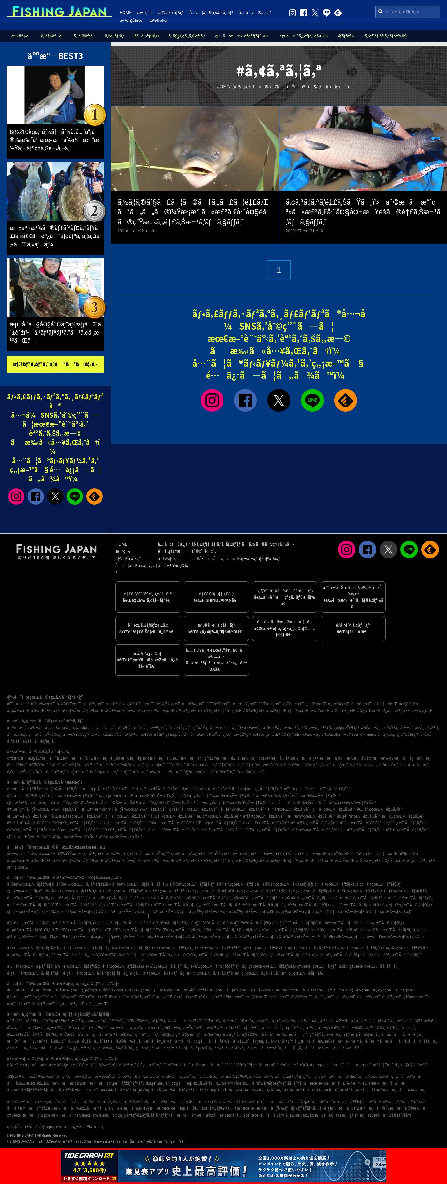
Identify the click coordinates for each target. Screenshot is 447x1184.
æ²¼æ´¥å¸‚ (291, 727)
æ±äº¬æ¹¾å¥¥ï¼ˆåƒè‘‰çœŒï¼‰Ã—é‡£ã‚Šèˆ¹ (124, 809)
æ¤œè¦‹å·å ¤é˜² (116, 1090)
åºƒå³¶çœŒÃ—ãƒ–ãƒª (301, 936)
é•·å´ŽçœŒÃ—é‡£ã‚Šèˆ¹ (222, 830)
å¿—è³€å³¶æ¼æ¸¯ (88, 1126)
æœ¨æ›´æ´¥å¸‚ (284, 1021)
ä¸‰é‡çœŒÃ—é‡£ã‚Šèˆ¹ (123, 823)
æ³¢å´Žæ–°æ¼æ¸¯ (87, 1083)
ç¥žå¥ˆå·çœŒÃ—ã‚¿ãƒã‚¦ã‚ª (311, 898)
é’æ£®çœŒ (42, 990)
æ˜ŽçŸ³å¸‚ (390, 727)
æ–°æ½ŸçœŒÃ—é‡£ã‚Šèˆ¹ (311, 816)
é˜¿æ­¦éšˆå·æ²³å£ (352, 1090)
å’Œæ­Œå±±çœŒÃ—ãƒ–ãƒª (128, 930)
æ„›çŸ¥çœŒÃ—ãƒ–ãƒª (208, 911)
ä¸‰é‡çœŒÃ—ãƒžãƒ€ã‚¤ (388, 911)
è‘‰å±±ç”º (242, 1041)
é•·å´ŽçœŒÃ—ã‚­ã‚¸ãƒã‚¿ (167, 966)
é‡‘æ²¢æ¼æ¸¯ (151, 758)
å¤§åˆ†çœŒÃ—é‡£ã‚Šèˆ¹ (74, 837)
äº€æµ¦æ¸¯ (101, 1115)
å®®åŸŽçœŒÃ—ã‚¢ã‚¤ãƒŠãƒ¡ (287, 884)
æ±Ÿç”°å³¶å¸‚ (194, 1027)
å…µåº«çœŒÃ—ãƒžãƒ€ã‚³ (28, 930)
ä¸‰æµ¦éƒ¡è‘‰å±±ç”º (401, 734)
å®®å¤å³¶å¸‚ (45, 1034)
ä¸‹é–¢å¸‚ (230, 1021)
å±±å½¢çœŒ (140, 990)
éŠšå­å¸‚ (30, 741)
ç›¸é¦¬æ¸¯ (169, 1076)
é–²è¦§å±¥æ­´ (132, 20)
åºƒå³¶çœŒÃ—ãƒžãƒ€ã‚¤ (260, 936)
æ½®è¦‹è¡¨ (159, 20)
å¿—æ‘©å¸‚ (56, 1027)
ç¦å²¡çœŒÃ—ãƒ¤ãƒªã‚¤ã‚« (294, 955)
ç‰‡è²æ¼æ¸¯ (329, 1076)
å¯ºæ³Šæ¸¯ (175, 765)
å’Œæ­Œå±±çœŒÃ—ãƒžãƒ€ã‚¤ (77, 930)
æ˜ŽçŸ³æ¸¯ (38, 765)
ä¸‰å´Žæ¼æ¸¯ (361, 1108)
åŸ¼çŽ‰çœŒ (168, 704)
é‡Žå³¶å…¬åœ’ (41, 1076)
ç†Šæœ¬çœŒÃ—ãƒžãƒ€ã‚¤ (272, 966)
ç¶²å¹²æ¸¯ (357, 1115)
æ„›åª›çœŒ (276, 710)
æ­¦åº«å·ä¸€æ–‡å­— (237, 1101)
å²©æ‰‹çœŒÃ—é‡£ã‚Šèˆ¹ (315, 830)
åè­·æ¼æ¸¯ (413, 1090)
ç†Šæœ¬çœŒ (343, 710)
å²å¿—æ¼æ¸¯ (417, 758)
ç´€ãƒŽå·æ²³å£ (22, 1126)
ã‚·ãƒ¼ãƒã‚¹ (52, 36)
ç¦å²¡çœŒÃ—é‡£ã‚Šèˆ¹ (333, 809)
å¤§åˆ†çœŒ (368, 710)
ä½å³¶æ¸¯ (17, 765)
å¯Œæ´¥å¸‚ (272, 727)
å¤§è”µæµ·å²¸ (158, 1083)
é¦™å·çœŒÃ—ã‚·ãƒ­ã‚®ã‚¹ (362, 948)
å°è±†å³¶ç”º (94, 1027)
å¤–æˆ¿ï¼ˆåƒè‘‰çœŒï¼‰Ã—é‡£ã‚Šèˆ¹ (217, 795)
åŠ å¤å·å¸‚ (41, 1048)
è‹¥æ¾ (354, 1083)
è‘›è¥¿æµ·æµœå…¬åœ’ (319, 1065)
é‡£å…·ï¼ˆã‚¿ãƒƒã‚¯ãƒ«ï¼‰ (303, 36)
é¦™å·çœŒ (231, 710)
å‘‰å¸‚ (12, 1027)
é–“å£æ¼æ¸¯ (94, 758)
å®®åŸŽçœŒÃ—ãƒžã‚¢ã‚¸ (238, 884)
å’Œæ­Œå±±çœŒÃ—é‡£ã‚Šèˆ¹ (78, 816)
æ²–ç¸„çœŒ (421, 710)
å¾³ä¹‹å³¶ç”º (282, 1041)
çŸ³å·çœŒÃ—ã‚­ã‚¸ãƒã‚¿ (264, 905)
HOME (126, 12)
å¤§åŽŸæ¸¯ (38, 758)
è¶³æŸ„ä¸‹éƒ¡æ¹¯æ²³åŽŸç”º (229, 734)
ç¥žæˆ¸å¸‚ (386, 1021)
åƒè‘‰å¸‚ (222, 1041)
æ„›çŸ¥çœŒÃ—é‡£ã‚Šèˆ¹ (219, 816)
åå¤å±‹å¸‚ (32, 1027)
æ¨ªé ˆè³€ (92, 1101)
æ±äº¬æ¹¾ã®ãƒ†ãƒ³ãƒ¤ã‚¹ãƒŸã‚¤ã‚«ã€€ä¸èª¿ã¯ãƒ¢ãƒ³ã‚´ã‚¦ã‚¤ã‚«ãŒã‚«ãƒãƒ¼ (55, 236)
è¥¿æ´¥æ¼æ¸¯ (251, 772)
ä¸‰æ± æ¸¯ (209, 1076)
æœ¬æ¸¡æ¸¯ (44, 1101)
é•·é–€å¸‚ (334, 1034)
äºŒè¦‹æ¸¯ (355, 1076)
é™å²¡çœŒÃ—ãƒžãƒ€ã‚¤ (82, 911)
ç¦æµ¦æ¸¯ (155, 765)
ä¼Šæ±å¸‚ (370, 727)
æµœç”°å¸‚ (231, 1034)
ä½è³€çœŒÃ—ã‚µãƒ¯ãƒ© (30, 966)
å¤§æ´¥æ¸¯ (17, 1076)
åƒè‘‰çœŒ (193, 704)
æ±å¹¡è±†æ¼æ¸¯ (141, 1101)
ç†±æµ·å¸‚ (174, 734)
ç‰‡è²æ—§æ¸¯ (333, 765)
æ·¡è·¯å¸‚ (263, 1021)
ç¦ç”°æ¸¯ (64, 1076)
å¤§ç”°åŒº (291, 734)
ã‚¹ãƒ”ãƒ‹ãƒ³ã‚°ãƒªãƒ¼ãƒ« (386, 36)
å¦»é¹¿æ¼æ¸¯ (332, 1108)
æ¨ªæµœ (261, 1065)
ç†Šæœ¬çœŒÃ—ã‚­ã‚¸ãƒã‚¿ (373, 966)
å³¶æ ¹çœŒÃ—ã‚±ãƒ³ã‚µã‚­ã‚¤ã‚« (399, 930)
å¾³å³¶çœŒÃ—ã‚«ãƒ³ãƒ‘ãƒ (218, 948)
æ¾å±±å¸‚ (233, 1027)
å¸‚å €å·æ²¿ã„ (364, 765)
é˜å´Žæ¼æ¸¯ (64, 758)
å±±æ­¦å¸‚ (374, 734)
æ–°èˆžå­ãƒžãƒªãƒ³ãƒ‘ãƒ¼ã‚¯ (288, 1076)
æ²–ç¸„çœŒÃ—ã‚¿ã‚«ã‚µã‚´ (257, 973)
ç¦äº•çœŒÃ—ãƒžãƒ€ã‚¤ (410, 905)
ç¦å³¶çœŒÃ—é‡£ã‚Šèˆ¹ (362, 830)
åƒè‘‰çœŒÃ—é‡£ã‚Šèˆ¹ (243, 809)
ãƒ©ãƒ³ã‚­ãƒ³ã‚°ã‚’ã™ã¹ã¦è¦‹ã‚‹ (55, 364)
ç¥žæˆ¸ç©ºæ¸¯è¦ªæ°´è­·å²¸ (404, 1101)
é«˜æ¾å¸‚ (374, 1041)
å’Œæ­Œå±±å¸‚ (249, 727)
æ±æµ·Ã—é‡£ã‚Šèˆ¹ (101, 789)
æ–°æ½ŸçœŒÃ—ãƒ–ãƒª (28, 905)
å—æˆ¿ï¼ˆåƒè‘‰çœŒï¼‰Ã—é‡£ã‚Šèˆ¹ (233, 802)
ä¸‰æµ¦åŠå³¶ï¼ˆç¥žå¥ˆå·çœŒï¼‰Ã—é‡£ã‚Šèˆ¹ (52, 795)
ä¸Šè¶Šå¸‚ (106, 1048)
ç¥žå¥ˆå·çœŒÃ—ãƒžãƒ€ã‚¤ (258, 898)
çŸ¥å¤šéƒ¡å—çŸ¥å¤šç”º (67, 734)
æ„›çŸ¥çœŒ (339, 704)
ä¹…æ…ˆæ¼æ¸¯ (181, 758)
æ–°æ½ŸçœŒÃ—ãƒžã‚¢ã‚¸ (410, 898)
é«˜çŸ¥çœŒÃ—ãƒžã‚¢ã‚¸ (203, 955)
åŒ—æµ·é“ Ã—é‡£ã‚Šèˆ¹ (218, 823)
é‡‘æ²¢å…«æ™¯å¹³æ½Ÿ (266, 765)
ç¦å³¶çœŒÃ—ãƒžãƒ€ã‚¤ (336, 884)
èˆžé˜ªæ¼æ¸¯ (176, 1065)
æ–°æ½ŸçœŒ (244, 704)
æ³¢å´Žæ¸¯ (225, 772)
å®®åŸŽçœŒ (69, 704)
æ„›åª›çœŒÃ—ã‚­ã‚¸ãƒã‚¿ (68, 955)
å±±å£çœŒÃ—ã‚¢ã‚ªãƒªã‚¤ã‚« (34, 948)
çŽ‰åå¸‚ (17, 1048)
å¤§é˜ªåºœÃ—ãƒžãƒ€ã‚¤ (251, 923)
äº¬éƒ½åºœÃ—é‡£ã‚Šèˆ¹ (28, 823)
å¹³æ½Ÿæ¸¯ (389, 765)
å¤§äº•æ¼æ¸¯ (134, 772)
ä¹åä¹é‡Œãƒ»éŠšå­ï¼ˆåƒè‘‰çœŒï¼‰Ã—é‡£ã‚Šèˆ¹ (324, 802)
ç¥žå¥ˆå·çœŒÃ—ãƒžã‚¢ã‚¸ (209, 898)
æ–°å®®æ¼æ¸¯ (412, 1108)
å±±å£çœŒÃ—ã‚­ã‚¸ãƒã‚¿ (86, 948)
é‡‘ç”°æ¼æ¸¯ (232, 765)
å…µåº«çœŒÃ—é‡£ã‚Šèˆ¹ (173, 816)
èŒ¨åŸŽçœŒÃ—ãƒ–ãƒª (165, 891)
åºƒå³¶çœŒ (93, 710)
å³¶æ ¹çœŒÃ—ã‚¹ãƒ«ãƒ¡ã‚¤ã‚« (32, 936)
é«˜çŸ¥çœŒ (209, 710)
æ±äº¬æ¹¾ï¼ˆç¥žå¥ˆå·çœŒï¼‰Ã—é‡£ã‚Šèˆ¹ (298, 795)
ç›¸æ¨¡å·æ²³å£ (406, 1076)
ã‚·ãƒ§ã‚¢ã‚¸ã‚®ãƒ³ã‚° (186, 36)
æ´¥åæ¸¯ (266, 1101)
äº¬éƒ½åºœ (71, 710)
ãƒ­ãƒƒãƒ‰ (346, 36)
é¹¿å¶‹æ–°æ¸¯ (321, 758)
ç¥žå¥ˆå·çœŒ (140, 704)
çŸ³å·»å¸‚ (327, 1021)
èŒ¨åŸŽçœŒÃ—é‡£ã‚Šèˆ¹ (380, 809)
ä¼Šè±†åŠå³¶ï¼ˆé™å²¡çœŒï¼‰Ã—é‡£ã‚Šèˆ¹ (152, 802)
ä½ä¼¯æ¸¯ (119, 1108)
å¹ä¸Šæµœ (80, 1115)
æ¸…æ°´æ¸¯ (188, 1076)
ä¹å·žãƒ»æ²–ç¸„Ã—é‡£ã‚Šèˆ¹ (257, 789)
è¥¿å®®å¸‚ (125, 1048)
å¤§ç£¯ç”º (171, 1034)
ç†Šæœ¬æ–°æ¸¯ (21, 1115)
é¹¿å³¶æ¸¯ (127, 1065)
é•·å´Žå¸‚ (78, 1021)
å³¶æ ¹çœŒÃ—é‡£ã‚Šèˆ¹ (407, 830)
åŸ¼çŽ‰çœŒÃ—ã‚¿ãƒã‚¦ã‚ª (261, 891)
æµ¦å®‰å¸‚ (294, 1027)
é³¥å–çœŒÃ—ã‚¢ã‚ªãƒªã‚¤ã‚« (288, 930)
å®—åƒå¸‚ (39, 727)
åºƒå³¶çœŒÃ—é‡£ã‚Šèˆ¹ (264, 816)
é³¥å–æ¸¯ (169, 1101)
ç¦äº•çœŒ (316, 704)
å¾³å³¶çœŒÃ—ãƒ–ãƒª (131, 948)
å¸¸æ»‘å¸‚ (137, 1027)
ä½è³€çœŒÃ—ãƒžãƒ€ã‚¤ (78, 966)
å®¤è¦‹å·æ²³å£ (365, 1101)
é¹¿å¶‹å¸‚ (125, 727)
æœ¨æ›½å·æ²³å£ (327, 1083)
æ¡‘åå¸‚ (394, 1041)
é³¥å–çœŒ (162, 710)
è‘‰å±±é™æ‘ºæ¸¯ (49, 772)
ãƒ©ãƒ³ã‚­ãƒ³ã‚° (170, 12)
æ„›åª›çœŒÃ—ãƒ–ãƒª (25, 955)
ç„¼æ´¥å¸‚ (40, 1041)
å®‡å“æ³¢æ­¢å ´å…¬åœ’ (228, 1115)
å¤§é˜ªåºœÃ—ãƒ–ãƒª (209, 923)
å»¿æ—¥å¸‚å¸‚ (305, 1041)
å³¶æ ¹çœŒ (186, 710)
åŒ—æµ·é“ (18, 704)
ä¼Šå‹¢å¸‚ (68, 1034)
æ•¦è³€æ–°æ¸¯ (19, 1101)
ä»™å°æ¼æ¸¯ (334, 1101)
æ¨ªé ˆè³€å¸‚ (17, 727)
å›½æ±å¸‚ (256, 1048)
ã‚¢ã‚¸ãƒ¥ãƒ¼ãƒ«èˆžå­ (413, 1065)
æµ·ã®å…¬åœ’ (194, 1108)
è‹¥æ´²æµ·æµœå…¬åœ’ (27, 1065)
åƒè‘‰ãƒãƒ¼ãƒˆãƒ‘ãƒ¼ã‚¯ (294, 1108)
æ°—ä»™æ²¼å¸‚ (351, 1041)
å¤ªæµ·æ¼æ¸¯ (104, 772)
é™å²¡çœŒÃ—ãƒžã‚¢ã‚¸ (125, 911)
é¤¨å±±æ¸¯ (338, 1115)
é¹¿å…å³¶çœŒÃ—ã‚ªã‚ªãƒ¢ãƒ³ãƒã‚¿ (95, 973)
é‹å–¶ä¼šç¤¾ (173, 565)
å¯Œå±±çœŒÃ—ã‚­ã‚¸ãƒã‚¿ (177, 905)
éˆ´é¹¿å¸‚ (415, 1034)
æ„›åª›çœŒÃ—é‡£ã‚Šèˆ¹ (405, 823)
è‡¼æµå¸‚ (352, 1034)
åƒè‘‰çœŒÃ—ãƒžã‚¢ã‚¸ (28, 898)
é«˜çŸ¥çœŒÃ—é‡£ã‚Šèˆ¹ (29, 830)
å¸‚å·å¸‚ (410, 1041)
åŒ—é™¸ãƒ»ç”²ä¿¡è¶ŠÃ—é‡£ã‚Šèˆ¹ (151, 789)
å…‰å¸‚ (74, 1041)
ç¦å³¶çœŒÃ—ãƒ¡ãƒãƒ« (28, 891)
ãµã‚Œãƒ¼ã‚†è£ (67, 1090)
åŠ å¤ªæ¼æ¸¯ (284, 1065)
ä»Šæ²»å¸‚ (212, 1034)
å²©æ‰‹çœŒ (43, 704)
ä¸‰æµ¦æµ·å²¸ (377, 1076)
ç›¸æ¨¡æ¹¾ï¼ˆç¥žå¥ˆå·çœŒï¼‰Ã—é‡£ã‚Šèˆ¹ (139, 795)
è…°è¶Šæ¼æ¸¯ (294, 758)
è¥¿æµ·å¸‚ (261, 1041)
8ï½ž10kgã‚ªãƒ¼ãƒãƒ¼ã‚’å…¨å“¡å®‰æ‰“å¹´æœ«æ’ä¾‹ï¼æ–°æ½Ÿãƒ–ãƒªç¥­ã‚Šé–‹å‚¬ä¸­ (54, 139)
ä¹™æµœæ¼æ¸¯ (202, 765)
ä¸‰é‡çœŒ (385, 704)
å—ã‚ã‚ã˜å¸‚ (300, 1048)
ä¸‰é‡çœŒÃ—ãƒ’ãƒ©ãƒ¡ (29, 923)
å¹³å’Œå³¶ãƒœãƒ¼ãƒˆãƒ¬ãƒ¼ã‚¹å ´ (280, 1083)
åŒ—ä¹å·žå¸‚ (412, 727)
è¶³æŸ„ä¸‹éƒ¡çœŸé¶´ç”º (340, 727)
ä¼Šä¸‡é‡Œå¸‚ (386, 1027)
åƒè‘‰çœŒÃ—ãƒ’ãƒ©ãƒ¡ (405, 891)
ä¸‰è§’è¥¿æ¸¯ (143, 1108)
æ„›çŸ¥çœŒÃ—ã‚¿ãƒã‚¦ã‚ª (298, 911)
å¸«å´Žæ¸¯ (274, 1090)
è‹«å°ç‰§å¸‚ (67, 1048)
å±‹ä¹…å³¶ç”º (162, 1048)
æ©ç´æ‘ (19, 1041)
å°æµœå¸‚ (17, 734)
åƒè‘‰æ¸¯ (386, 1108)
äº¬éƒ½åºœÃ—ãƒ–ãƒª (127, 923)
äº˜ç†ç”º (151, 1034)
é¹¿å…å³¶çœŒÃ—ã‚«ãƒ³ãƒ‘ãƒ (34, 973)
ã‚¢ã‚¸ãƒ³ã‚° (114, 36)
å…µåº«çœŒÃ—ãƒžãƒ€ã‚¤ (382, 923)
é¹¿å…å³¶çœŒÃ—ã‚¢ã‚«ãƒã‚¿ (157, 973)
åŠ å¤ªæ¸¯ (370, 758)
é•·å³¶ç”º (214, 1027)
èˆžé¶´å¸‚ (106, 1041)
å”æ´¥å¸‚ (278, 1034)
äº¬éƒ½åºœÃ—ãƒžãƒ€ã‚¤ (168, 923)
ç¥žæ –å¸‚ (311, 734)
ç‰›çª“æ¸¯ (288, 1101)
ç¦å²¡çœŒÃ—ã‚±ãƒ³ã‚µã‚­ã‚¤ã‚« (347, 955)
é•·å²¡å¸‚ (426, 734)
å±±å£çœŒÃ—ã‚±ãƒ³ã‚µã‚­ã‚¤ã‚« (395, 936)
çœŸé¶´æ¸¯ (268, 758)
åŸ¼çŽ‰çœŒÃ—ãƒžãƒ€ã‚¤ (312, 891)
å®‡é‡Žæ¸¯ (383, 1065)
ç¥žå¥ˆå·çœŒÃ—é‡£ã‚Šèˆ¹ (194, 809)
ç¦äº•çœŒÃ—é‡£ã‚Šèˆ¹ (127, 816)
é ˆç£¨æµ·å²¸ (149, 1076)
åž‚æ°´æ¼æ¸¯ (384, 1090)
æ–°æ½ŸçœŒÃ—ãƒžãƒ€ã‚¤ (362, 898)
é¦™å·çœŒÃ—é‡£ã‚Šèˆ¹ (28, 837)
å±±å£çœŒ (138, 710)
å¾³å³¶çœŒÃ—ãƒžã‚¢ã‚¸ (172, 948)
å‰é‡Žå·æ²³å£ (89, 1108)
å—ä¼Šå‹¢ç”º (359, 1027)
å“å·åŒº (194, 734)
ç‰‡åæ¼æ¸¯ (166, 772)
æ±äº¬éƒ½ (116, 704)
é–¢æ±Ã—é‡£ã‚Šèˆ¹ (25, 789)
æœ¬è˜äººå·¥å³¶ (268, 1115)
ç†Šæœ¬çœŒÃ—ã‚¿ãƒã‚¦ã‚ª (322, 966)
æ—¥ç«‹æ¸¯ (254, 1090)
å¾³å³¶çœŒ (254, 710)
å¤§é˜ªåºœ (409, 704)
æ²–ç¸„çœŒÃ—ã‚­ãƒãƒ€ (302, 973)
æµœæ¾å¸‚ (97, 1021)
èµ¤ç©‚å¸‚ (204, 1048)
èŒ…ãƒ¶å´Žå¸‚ (19, 1034)
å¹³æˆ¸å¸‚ (368, 1021)
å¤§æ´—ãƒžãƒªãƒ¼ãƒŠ (125, 1083)
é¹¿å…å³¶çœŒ (396, 710)
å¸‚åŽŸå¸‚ (238, 1048)
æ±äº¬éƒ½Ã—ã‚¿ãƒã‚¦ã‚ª (116, 898)
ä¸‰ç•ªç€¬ (108, 1065)
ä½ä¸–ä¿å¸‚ (90, 1034)
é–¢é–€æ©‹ (322, 1090)
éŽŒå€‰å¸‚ (113, 734)
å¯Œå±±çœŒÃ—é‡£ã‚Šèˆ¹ (267, 830)
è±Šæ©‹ (375, 1115)
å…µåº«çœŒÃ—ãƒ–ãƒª (338, 923)
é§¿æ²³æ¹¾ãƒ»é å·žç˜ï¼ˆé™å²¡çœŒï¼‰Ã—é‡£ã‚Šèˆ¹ (58, 802)
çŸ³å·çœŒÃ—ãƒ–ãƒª (221, 905)
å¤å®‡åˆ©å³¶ (397, 1115)
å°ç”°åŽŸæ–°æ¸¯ (213, 758)
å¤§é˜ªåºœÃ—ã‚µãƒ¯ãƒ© (295, 923)
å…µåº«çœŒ (18, 710)
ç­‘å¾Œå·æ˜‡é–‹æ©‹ (200, 1101)
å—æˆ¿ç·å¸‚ (223, 727)
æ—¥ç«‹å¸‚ (158, 727)
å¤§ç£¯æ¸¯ (308, 1101)
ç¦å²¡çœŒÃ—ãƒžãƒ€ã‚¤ (247, 955)
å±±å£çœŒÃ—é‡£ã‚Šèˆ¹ (266, 823)
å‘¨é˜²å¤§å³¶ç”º (55, 1021)
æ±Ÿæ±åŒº (152, 734)
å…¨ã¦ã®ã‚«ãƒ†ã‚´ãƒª (211, 12)
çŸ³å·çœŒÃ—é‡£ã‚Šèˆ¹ (120, 837)
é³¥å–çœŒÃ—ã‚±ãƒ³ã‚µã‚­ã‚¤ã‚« (231, 930)
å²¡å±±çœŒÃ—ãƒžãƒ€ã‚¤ (169, 936)
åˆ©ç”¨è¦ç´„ (203, 551)
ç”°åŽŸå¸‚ (317, 1034)
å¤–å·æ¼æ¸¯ (414, 765)
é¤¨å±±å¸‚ (310, 727)
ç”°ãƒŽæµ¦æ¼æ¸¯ (52, 1108)
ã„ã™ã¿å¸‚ (103, 727)
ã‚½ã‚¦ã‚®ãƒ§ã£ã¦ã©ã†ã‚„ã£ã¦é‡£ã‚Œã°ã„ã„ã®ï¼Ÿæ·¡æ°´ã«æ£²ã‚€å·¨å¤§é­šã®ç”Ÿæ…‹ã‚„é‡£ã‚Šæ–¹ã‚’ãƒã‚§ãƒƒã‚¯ (193, 212)
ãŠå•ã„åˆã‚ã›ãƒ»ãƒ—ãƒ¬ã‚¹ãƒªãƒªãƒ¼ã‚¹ (236, 558)
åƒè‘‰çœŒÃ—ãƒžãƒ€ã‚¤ (359, 891)
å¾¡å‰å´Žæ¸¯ (68, 1101)
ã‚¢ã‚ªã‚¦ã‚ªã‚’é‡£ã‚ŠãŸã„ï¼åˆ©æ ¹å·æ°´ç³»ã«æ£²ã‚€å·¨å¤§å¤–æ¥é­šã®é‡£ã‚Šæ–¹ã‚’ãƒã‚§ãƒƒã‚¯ (363, 212)
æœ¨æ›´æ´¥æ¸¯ (255, 1108)
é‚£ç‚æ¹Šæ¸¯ (19, 772)
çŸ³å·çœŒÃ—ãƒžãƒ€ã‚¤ (309, 905)
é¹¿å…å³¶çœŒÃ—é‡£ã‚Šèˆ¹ (173, 830)
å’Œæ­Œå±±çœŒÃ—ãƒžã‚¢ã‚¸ (177, 930)
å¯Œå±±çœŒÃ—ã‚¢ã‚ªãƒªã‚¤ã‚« (78, 905)
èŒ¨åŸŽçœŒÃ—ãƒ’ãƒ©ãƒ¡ (121, 891)
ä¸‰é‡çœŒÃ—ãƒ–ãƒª (344, 911)
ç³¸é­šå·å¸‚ (428, 1041)
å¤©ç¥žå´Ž (188, 1090)
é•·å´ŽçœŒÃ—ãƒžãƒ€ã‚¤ (123, 966)
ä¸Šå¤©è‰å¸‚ (255, 1034)
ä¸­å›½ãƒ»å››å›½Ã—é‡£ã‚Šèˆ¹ (206, 789)
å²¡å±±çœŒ (115, 710)
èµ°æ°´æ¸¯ (59, 765)
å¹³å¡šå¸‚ (14, 741)
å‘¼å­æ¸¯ (398, 1083)
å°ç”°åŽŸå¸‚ (197, 727)
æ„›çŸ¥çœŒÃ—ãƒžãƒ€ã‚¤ (251, 911)
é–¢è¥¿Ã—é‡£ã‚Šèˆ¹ (63, 789)
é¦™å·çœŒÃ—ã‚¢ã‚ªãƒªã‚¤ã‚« (313, 948)
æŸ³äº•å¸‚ (88, 1048)
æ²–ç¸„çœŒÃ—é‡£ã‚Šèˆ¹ (403, 816)
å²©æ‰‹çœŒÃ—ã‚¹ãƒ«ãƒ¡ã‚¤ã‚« (83, 884)
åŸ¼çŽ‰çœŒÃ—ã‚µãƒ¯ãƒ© (211, 891)
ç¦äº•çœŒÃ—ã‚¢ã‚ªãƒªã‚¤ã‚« (33, 911)
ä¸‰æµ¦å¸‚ (80, 727)
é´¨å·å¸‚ (141, 727)
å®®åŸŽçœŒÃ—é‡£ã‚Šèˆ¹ (75, 823)
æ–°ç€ (144, 12)
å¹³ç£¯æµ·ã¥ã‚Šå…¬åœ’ (221, 1090)
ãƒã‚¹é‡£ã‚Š (146, 36)
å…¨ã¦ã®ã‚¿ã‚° (255, 12)
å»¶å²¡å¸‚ (431, 1021)
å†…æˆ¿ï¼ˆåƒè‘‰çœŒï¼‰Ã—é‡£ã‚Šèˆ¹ (43, 809)
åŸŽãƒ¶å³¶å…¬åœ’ (225, 1108)
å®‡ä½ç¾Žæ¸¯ (83, 765)
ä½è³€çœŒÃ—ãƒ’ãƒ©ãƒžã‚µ (400, 955)
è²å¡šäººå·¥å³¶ (238, 1065)
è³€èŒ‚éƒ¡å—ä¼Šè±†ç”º (343, 734)
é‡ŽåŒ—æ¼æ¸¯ (52, 1083)
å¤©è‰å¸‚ (126, 1041)
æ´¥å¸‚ (311, 1027)
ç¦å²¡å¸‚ (36, 734)
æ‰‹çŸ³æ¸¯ (391, 758)
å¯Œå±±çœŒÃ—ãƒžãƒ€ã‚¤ (129, 905)
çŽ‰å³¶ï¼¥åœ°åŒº (233, 1083)
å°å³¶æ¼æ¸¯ (21, 1108)
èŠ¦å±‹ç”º (58, 1041)
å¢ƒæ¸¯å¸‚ (48, 741)
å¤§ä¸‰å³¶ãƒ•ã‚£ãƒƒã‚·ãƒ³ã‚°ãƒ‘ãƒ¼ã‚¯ (143, 1115)
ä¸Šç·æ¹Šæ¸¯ (347, 758)
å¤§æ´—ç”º (192, 1034)
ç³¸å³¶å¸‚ (433, 727)
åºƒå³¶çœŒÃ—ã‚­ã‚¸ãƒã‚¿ (343, 936)
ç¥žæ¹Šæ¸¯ (16, 758)
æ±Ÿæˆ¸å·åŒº (266, 734)
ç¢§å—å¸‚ (203, 1041)
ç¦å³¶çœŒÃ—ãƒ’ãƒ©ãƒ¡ (380, 884)
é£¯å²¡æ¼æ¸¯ (244, 758)
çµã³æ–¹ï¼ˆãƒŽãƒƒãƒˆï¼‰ (242, 36)
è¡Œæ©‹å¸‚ (327, 1041)
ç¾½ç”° (92, 1090)
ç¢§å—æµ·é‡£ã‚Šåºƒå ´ (193, 1083)
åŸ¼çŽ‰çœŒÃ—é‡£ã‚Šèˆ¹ (315, 823)
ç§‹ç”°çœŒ (91, 990)
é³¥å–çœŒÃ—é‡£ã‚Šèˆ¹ (171, 823)
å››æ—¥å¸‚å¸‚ (118, 1027)
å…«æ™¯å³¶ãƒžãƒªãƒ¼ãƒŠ (28, 1090)
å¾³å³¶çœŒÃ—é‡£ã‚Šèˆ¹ (124, 830)
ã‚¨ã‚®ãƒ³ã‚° (84, 36)
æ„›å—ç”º (298, 1034)
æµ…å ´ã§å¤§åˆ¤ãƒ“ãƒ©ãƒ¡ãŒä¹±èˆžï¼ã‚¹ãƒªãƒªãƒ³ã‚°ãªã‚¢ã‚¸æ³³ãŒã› (55, 332)
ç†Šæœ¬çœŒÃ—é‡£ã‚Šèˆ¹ (77, 830)
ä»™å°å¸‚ (183, 1041)
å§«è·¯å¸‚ (247, 1021)
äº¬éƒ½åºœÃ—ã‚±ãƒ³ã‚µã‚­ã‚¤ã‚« (80, 923)
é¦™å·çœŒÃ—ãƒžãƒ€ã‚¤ (265, 948)
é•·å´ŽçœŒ (319, 710)
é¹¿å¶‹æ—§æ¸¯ (123, 758)
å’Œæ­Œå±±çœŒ (45, 710)
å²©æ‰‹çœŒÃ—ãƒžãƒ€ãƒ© (30, 884)
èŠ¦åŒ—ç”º (130, 1034)
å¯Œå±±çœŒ (269, 704)
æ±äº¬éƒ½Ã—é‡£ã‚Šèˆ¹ (28, 816)
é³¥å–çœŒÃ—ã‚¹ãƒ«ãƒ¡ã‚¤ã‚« (343, 930)
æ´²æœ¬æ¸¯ (167, 1108)
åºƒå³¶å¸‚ (132, 734)
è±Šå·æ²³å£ (297, 1090)
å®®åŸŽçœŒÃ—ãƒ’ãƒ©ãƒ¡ (192, 884)
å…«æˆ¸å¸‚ (146, 1041)
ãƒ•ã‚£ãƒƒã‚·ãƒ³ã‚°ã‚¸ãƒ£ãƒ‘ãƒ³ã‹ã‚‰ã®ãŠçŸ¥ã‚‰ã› (242, 544)
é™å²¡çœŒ (361, 704)
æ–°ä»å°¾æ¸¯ (190, 1115)
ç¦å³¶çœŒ (93, 704)
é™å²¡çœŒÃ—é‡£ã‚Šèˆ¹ (289, 809)
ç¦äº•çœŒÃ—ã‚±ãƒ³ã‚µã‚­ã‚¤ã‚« (359, 905)
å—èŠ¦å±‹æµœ (21, 1083)
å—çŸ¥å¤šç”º (331, 1027)
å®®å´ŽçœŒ (43, 1004)
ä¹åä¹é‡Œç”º (185, 1021)
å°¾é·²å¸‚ (221, 1048)
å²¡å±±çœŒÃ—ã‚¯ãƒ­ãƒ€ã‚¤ (214, 936)
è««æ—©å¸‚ (351, 1048)
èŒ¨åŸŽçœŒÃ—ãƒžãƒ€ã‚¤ (75, 891)
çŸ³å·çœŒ (293, 704)
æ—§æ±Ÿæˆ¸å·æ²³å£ (116, 1076)
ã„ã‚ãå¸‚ (394, 1034)
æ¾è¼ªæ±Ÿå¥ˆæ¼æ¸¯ (122, 765)
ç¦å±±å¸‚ (252, 1027)
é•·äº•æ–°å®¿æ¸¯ (303, 765)
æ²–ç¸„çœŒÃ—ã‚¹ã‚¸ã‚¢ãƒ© (209, 973)
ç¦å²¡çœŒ (298, 710)
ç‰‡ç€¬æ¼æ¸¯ (53, 1115)
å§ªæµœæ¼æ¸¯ (199, 772)
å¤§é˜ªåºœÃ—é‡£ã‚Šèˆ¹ (358, 816)
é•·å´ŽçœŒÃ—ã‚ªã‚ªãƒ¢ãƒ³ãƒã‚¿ (219, 966)
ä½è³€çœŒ (321, 860)
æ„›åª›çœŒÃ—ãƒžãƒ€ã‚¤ (407, 948)
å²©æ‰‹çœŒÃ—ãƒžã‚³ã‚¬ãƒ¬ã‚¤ (140, 884)
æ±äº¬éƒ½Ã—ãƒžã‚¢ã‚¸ (71, 898)
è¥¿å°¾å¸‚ (165, 1041)
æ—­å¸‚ (96, 734)
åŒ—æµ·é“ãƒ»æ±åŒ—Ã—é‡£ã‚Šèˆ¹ (318, 789)
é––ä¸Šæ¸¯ (84, 1076)
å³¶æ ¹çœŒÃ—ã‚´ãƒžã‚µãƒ (83, 936)
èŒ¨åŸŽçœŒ (218, 704)
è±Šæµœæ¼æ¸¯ (207, 1065)
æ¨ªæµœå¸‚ (60, 727)
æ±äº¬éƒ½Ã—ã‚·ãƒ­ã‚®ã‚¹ (162, 898)
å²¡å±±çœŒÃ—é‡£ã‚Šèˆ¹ (361, 823)
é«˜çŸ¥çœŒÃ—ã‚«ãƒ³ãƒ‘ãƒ (115, 955)
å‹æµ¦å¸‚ (177, 727)
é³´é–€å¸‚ (117, 1021)
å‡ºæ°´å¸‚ (275, 1048)
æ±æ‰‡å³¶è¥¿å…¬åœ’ (241, 1076)
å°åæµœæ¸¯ (356, 1065)
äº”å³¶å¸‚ (112, 1034)
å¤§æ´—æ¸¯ (77, 772)
